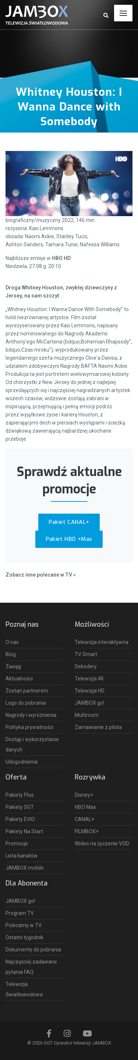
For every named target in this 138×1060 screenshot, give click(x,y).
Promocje (17, 843)
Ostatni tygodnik (24, 937)
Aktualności (19, 679)
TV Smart (86, 654)
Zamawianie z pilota (98, 727)
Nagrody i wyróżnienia (31, 715)
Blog (11, 654)
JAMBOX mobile (25, 868)
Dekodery (86, 666)
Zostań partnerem (27, 691)
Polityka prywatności (29, 727)
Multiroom (87, 715)
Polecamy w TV (24, 925)
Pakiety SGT (20, 807)
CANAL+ (84, 819)
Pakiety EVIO (20, 819)
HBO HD (61, 258)
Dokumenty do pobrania (33, 949)
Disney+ (84, 795)
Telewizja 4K (89, 679)
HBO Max (85, 807)
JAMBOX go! (89, 703)
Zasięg (13, 666)
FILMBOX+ (87, 831)
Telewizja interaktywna (101, 642)
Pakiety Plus (20, 795)
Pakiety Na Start (24, 831)
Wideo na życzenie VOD (102, 843)
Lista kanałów (22, 856)
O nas (12, 642)
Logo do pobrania (26, 703)
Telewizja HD (90, 691)
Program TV (20, 913)
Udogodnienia (22, 762)
